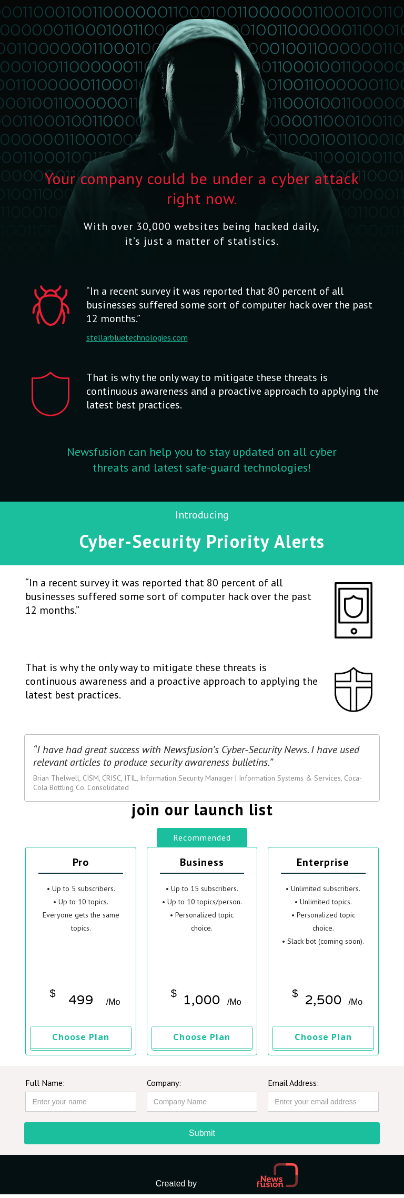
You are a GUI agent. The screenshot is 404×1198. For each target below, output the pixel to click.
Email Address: (293, 1082)
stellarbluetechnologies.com (137, 337)
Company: (164, 1082)
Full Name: (45, 1082)
